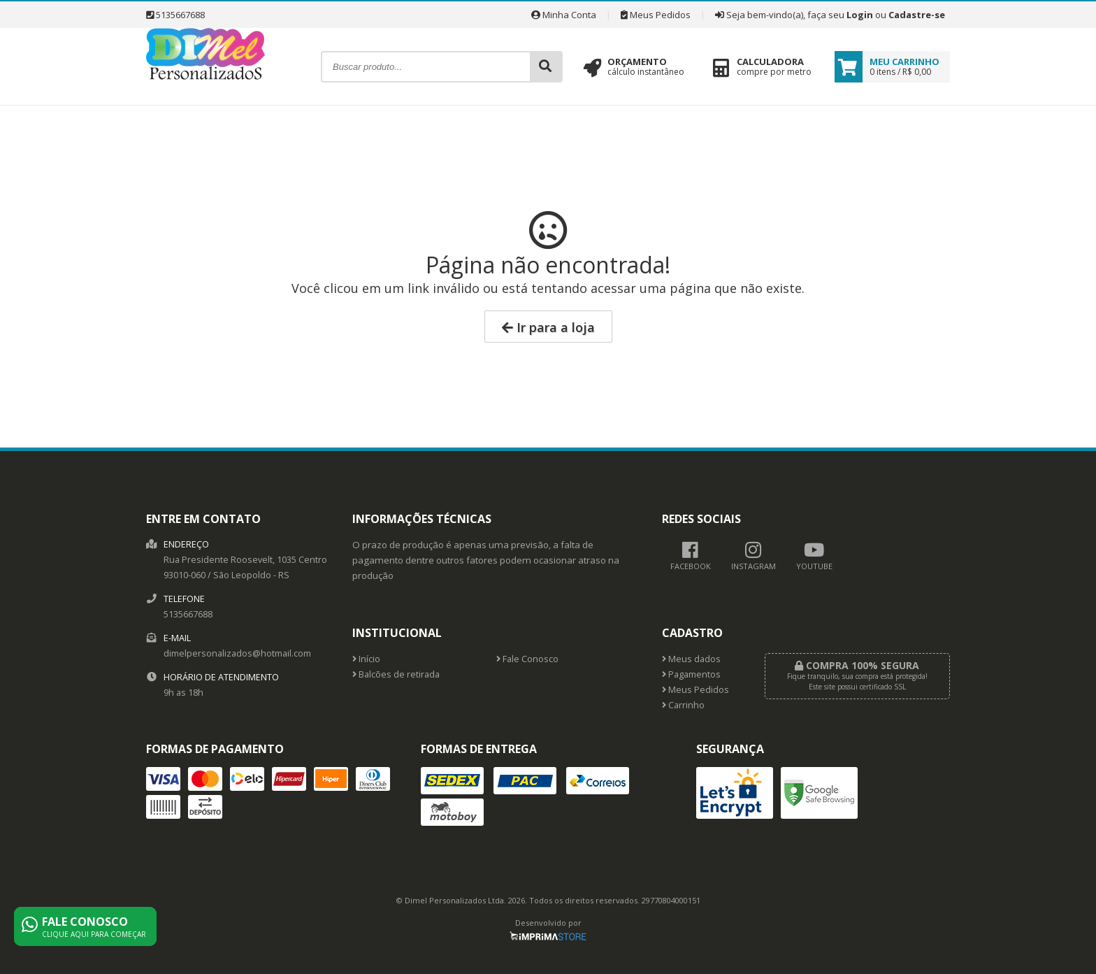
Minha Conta (563, 14)
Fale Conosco (527, 659)
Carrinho (683, 705)
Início (366, 659)
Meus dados (691, 659)
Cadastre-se (916, 14)
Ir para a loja (548, 327)
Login (859, 14)
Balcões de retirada (396, 674)
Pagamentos (691, 674)
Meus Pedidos (656, 14)
